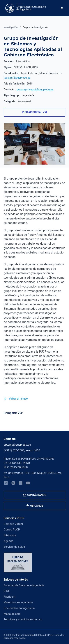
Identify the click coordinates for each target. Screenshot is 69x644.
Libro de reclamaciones (17, 559)
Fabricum (9, 596)
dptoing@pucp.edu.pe (17, 444)
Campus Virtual (13, 524)
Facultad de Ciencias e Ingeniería (24, 585)
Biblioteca (10, 535)
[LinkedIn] (6, 483)
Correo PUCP (12, 529)
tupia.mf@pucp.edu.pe (17, 77)
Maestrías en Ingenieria (18, 602)
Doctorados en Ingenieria (19, 608)
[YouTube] (28, 483)
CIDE (7, 591)
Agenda (8, 541)
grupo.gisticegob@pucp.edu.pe (35, 89)
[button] (61, 8)
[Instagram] (13, 483)
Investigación (11, 27)
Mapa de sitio (12, 614)
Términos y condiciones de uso (23, 619)
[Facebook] (20, 483)
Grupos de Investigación (35, 27)
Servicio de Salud (14, 546)
